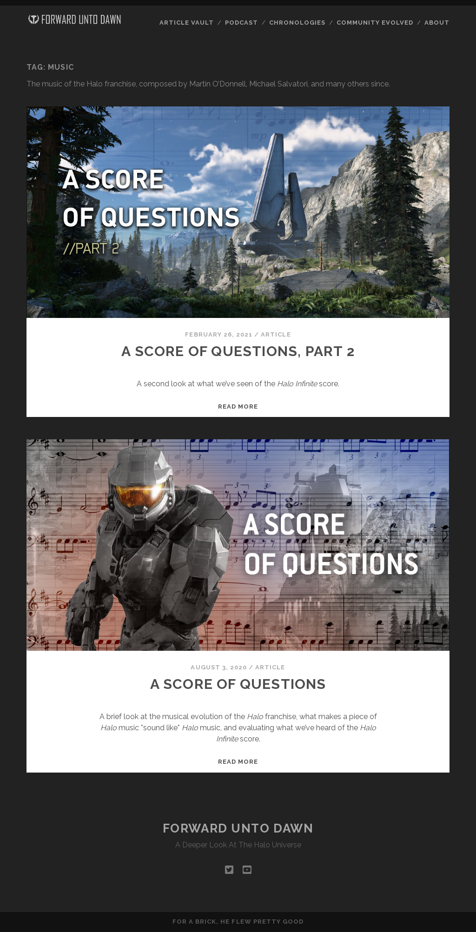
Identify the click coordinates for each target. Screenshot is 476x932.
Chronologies (297, 22)
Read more (238, 406)
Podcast (241, 22)
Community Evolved (375, 22)
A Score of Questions (238, 684)
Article (276, 334)
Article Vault (186, 22)
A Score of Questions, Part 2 (238, 351)
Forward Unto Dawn (238, 828)
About (437, 22)
